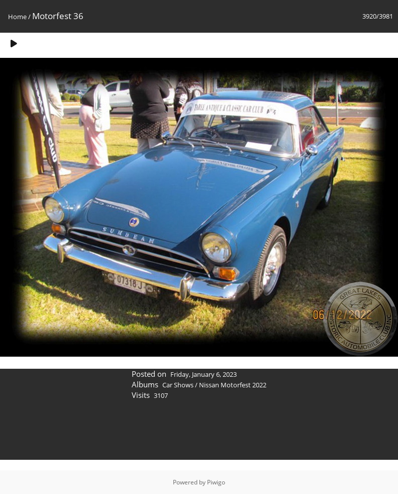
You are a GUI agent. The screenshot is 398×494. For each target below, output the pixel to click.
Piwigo (216, 482)
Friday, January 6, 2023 (203, 374)
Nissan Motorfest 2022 (232, 384)
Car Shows (177, 384)
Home (17, 16)
